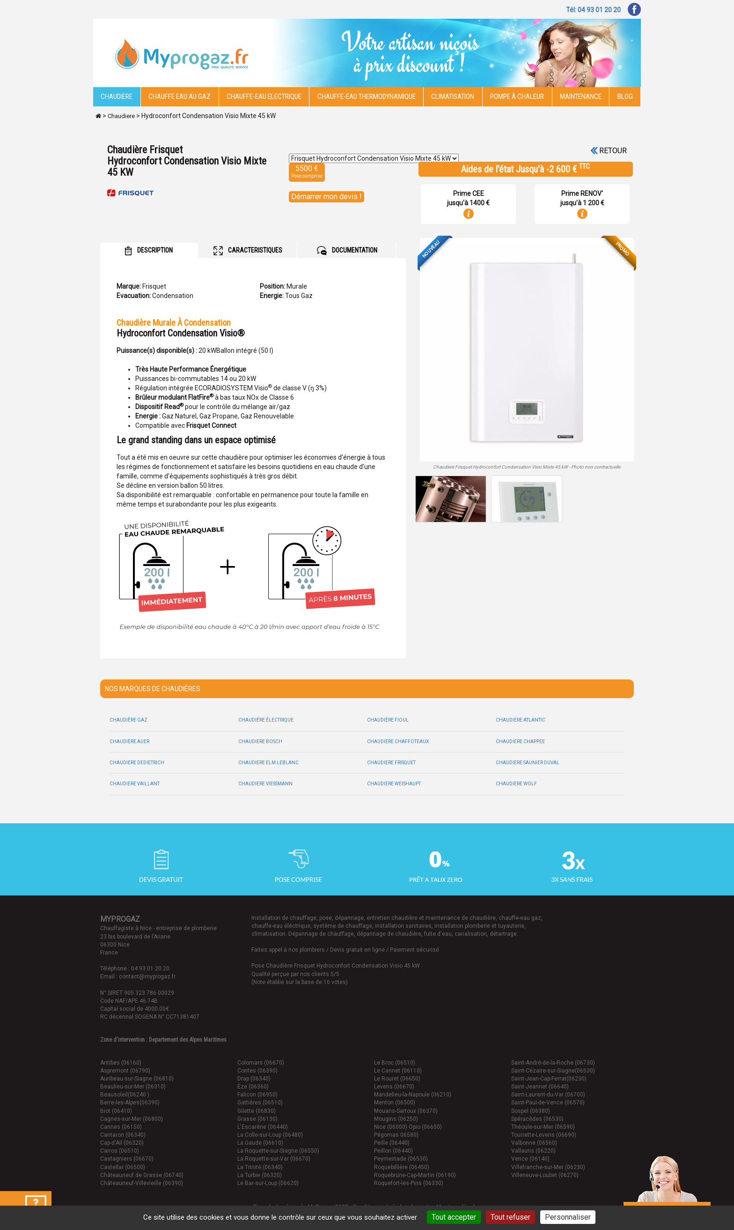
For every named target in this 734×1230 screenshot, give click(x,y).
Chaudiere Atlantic (520, 720)
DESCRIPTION (149, 250)
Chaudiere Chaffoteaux (398, 741)
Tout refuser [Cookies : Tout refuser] (510, 1217)
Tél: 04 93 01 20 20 (593, 10)
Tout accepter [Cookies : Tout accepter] (454, 1217)
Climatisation (452, 96)
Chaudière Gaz (128, 720)
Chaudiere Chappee (520, 741)
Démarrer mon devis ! (326, 196)
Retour (608, 150)
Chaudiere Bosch (260, 741)
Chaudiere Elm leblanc (268, 762)
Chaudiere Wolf (516, 783)
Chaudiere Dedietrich (137, 762)
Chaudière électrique (266, 720)
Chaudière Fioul (388, 720)
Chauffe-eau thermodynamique (366, 96)
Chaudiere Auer (129, 741)
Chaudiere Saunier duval (527, 762)
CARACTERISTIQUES (247, 250)
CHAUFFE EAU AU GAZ (179, 96)
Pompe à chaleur (517, 96)
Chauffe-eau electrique (264, 96)
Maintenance (581, 96)
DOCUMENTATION (347, 250)
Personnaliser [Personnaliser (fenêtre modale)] (568, 1217)
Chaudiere (116, 96)
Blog (625, 96)
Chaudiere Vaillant (135, 783)
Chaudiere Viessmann (265, 783)
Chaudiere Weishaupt (394, 783)
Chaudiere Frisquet (391, 762)
